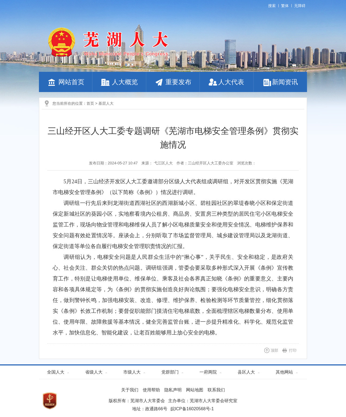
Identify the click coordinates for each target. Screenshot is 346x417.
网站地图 (194, 390)
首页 (90, 103)
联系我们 (216, 390)
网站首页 (65, 82)
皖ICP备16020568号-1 (192, 408)
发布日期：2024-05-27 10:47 (113, 163)
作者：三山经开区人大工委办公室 (205, 163)
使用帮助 (151, 390)
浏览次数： (246, 163)
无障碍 (299, 6)
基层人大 (106, 103)
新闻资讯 (280, 82)
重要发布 (173, 82)
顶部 (274, 350)
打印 (293, 350)
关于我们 (129, 390)
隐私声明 (173, 390)
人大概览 (119, 82)
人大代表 (226, 82)
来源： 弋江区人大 (157, 163)
